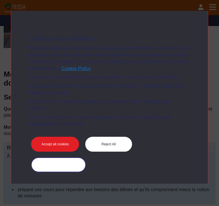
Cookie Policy (76, 68)
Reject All (109, 144)
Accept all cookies (55, 144)
